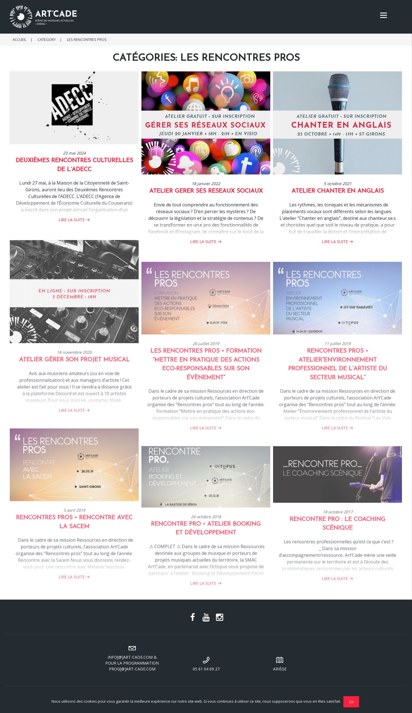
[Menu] (383, 14)
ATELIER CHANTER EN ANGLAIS (338, 191)
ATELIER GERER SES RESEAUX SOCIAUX (206, 191)
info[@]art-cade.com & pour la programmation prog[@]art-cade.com (132, 657)
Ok (351, 702)
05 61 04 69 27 (206, 663)
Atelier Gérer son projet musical (74, 380)
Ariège (280, 663)
